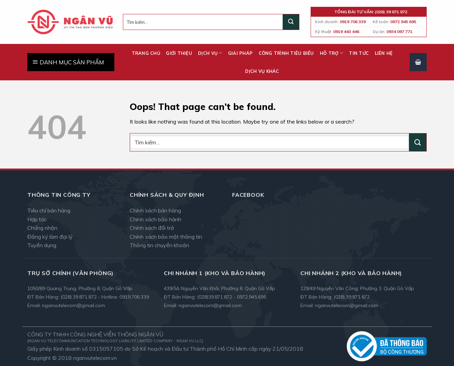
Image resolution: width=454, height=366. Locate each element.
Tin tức (359, 53)
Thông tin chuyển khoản (159, 245)
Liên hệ (384, 53)
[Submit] (291, 22)
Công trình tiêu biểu (286, 53)
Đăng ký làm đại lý (50, 236)
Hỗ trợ (331, 53)
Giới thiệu (179, 53)
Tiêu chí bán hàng (48, 210)
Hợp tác (37, 219)
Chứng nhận (42, 227)
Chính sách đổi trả (152, 227)
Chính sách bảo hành (155, 219)
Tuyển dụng (41, 245)
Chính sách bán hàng (155, 210)
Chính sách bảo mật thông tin (166, 236)
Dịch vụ (210, 53)
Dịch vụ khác (262, 71)
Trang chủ (146, 53)
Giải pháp (240, 53)
